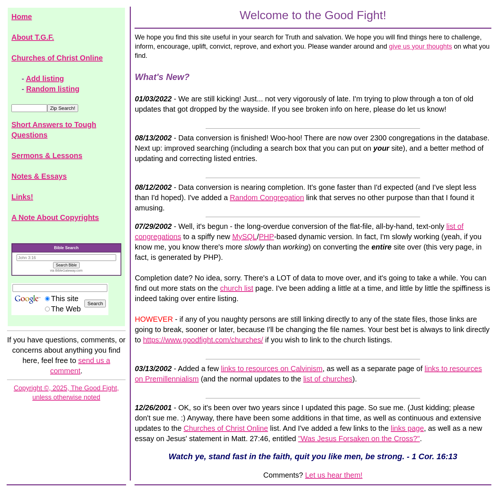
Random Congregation (267, 197)
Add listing (45, 78)
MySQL (244, 237)
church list (236, 288)
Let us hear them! (334, 475)
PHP (266, 237)
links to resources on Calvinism (272, 368)
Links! (22, 197)
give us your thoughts (420, 46)
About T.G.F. (32, 37)
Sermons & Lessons (46, 155)
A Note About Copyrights (55, 217)
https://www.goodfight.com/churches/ (203, 340)
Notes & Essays (39, 176)
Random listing (52, 89)
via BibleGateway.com (66, 270)
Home (21, 17)
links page (407, 428)
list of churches (327, 379)
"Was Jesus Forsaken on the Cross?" (359, 439)
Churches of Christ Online (57, 58)
